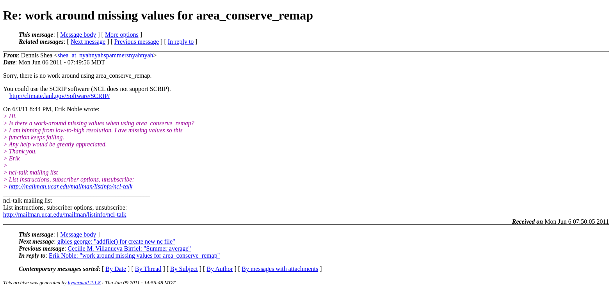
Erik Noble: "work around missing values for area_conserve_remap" (134, 255)
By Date (115, 268)
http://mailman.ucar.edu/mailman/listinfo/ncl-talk (70, 186)
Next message (88, 41)
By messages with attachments (280, 268)
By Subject (184, 268)
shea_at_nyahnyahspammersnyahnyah (105, 55)
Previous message (136, 41)
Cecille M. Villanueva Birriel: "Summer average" (129, 248)
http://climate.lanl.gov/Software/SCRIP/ (59, 96)
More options (122, 34)
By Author (219, 268)
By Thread (148, 268)
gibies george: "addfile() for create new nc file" (116, 241)
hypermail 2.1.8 (84, 282)
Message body (78, 34)
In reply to (181, 41)
